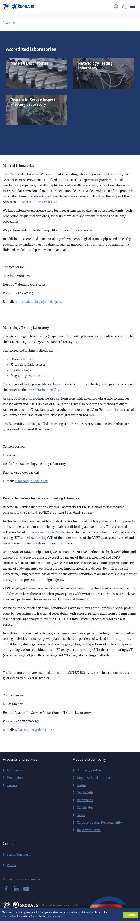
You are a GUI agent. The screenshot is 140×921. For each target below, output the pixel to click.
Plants (11, 865)
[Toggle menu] (132, 6)
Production (15, 778)
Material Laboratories (29, 64)
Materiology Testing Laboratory (95, 66)
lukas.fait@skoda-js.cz (31, 481)
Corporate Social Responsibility (99, 822)
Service (12, 785)
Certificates (85, 807)
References (85, 800)
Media (81, 785)
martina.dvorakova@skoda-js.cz (38, 302)
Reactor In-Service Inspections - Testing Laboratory (36, 102)
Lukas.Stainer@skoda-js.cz (34, 730)
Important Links (89, 830)
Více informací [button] (54, 916)
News (81, 815)
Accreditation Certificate (39, 202)
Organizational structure (94, 778)
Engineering (15, 770)
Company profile (89, 770)
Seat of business (18, 854)
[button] (116, 6)
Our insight (85, 792)
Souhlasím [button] (130, 915)
